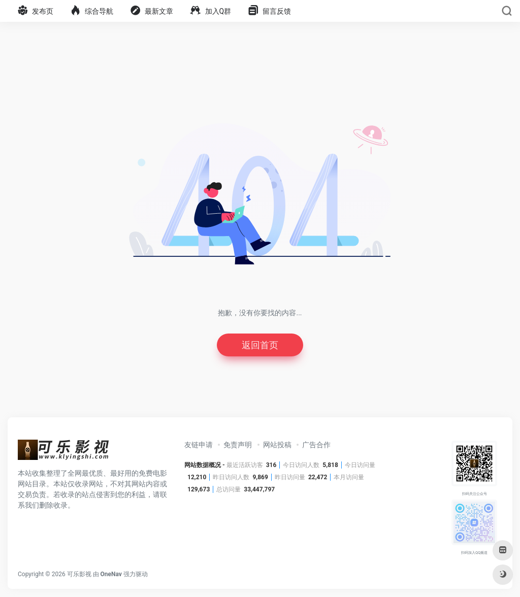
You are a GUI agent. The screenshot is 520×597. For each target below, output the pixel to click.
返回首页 (260, 345)
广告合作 (316, 445)
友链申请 (198, 445)
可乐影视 (79, 574)
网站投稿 (277, 445)
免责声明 (237, 445)
